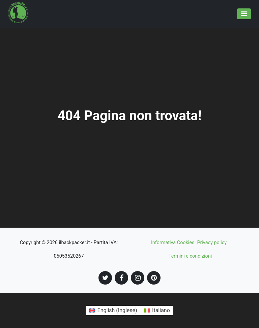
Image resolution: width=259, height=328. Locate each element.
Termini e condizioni (190, 256)
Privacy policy (212, 242)
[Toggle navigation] (244, 13)
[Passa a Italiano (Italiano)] (157, 310)
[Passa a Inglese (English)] (113, 310)
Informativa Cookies (173, 242)
